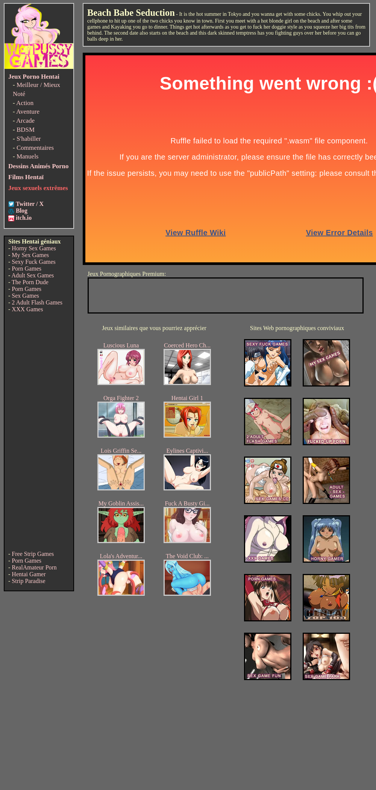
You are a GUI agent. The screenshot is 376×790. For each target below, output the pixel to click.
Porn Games (26, 268)
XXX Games (27, 309)
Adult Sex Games (32, 275)
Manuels (28, 156)
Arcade (25, 120)
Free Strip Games (33, 554)
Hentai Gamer (28, 574)
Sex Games (25, 295)
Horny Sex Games (34, 248)
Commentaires (35, 147)
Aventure (27, 111)
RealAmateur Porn (34, 567)
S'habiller (29, 138)
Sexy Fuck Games (33, 262)
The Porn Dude (30, 282)
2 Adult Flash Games (37, 302)
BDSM (26, 129)
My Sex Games (30, 255)
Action (24, 103)
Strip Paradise (28, 581)
